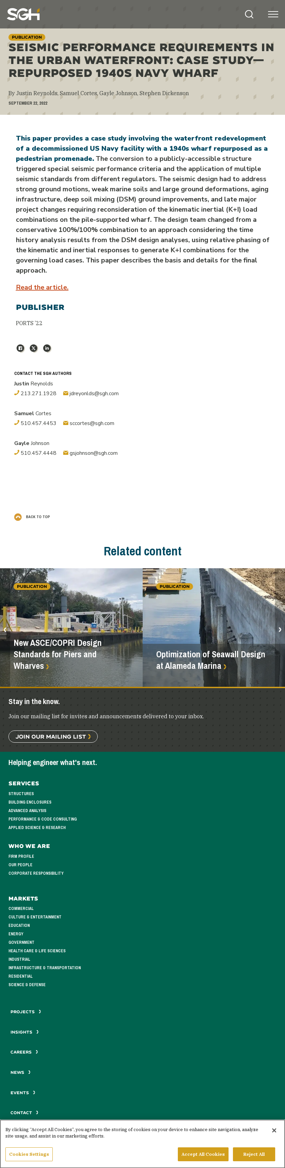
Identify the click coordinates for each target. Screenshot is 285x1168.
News (20, 1072)
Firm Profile (21, 856)
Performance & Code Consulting (42, 819)
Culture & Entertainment (35, 917)
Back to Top (32, 516)
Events (22, 1092)
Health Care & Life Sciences (37, 951)
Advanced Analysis (27, 810)
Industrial (19, 959)
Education (19, 925)
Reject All (254, 1157)
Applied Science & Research (37, 827)
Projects (25, 1011)
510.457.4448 (35, 453)
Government (21, 942)
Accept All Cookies (203, 1157)
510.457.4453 (35, 423)
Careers (24, 1052)
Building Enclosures (29, 802)
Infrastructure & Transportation (44, 968)
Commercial (21, 908)
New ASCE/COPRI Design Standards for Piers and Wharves (58, 654)
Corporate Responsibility (36, 873)
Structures (21, 794)
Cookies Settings (29, 1157)
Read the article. (42, 287)
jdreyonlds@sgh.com (91, 393)
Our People (20, 865)
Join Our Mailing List (51, 736)
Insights (24, 1032)
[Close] (274, 1133)
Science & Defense (27, 985)
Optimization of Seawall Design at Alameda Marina (210, 660)
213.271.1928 (35, 393)
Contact (24, 1112)
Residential (20, 976)
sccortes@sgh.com (88, 423)
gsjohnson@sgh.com (90, 453)
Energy (15, 934)
